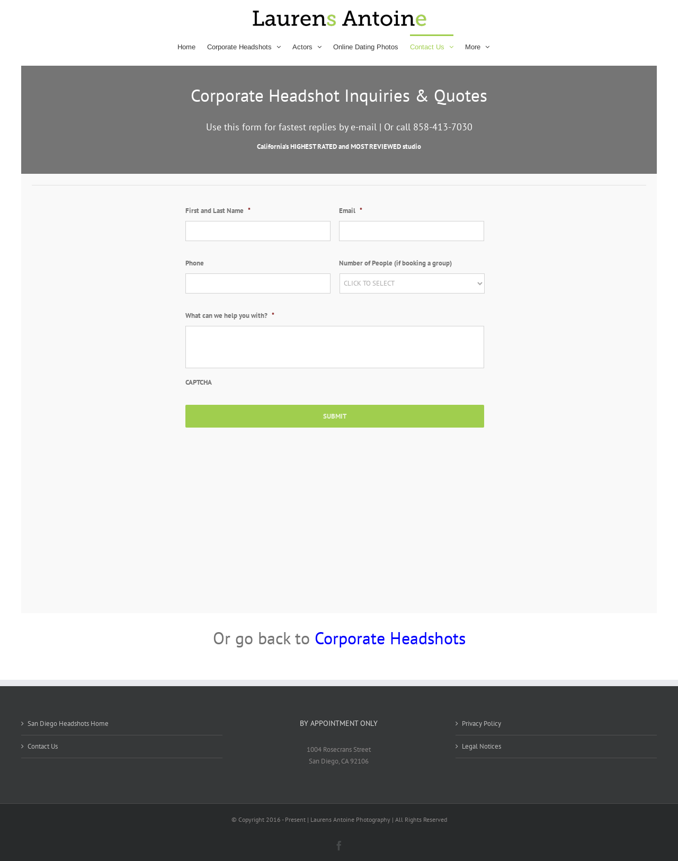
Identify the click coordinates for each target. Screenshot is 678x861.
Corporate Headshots (390, 638)
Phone (194, 263)
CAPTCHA (198, 382)
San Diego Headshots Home (68, 723)
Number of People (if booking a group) (395, 263)
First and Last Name (218, 211)
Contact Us (43, 746)
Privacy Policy (481, 723)
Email (350, 211)
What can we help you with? (229, 316)
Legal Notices (481, 746)
